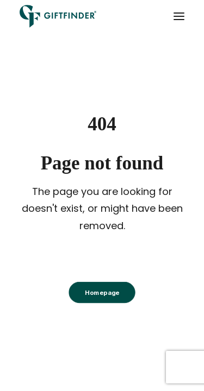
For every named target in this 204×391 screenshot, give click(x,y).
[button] (179, 16)
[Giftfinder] (58, 16)
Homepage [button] (102, 293)
